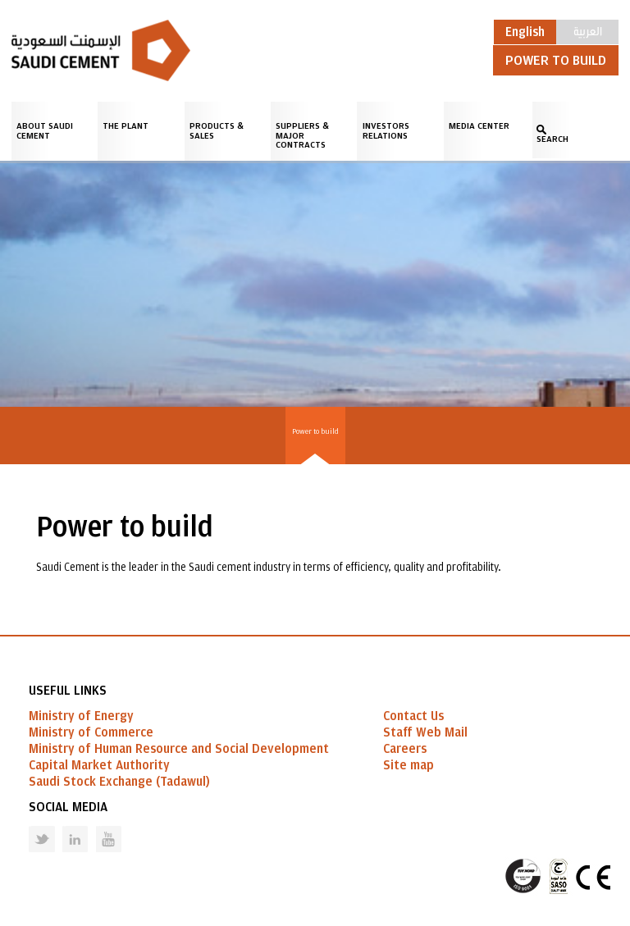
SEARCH (552, 139)
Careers (405, 748)
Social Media (68, 807)
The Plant (125, 125)
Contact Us (413, 716)
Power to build (315, 431)
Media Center (479, 125)
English (525, 32)
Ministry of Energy (81, 716)
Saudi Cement (100, 50)
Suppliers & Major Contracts (302, 135)
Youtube (98, 826)
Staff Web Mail (425, 732)
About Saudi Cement (44, 130)
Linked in (64, 826)
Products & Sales (216, 130)
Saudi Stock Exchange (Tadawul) (119, 781)
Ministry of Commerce (91, 732)
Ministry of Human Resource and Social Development (179, 748)
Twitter (29, 826)
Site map (408, 765)
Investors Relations (386, 130)
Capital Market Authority (99, 765)
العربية (587, 30)
